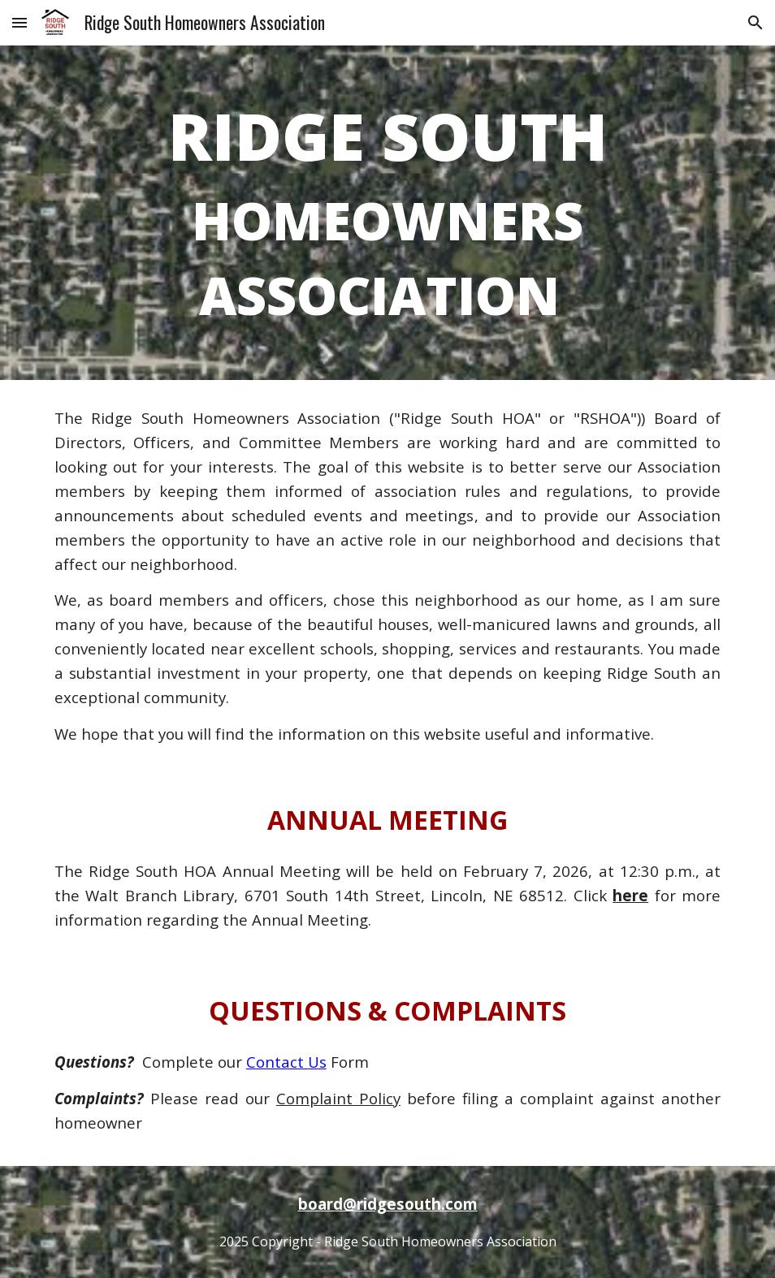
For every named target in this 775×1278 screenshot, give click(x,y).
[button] (19, 22)
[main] (388, 213)
